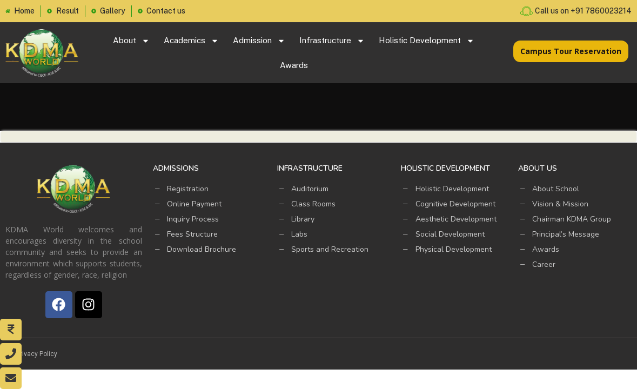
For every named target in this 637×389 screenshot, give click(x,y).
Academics (191, 40)
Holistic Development (426, 40)
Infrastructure (332, 40)
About (131, 40)
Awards (294, 65)
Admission (259, 40)
